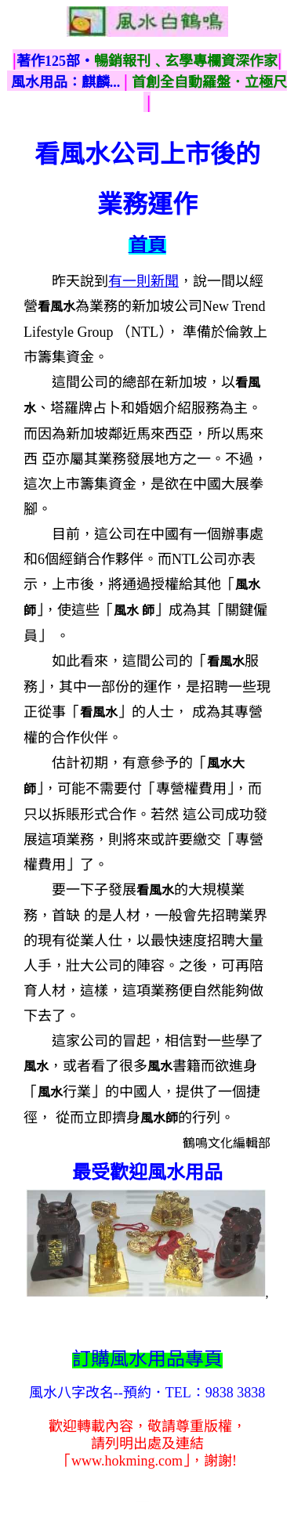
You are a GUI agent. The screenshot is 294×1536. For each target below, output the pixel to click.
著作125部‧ (55, 61)
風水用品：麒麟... (66, 82)
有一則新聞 (143, 281)
